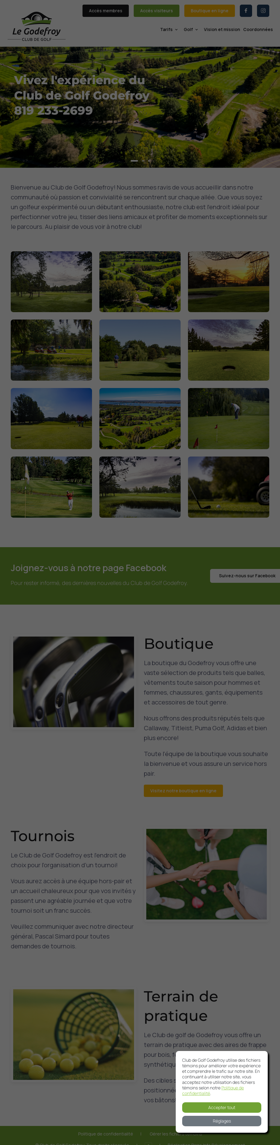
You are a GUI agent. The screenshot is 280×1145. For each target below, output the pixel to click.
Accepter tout (221, 1107)
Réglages (222, 1121)
